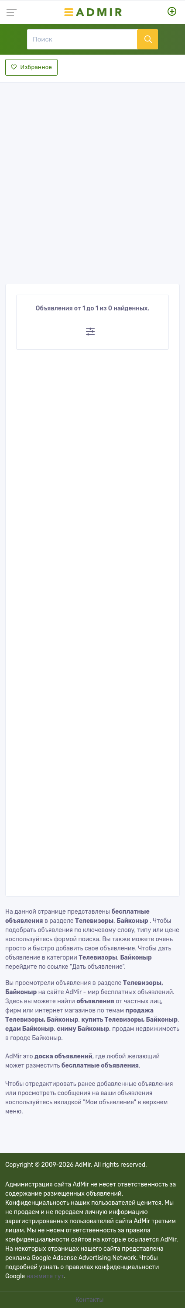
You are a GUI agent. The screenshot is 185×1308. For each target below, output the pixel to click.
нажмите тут (45, 1276)
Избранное (31, 67)
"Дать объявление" (97, 967)
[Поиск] (82, 39)
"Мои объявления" (109, 1102)
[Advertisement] (92, 180)
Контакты (90, 1300)
